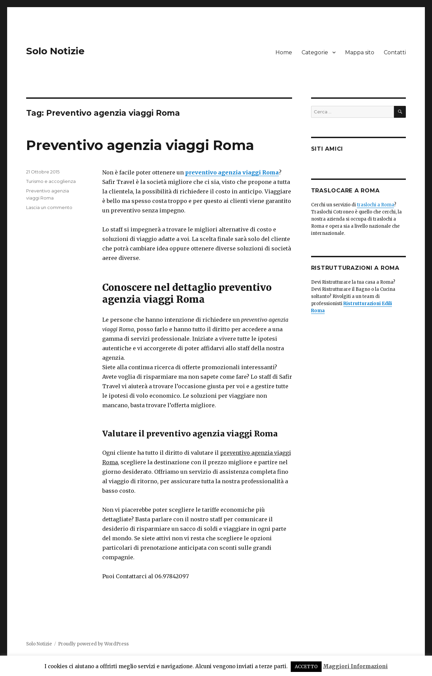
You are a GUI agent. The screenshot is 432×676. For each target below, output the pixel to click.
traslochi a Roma (375, 205)
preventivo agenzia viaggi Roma (232, 172)
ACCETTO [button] (306, 667)
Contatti (395, 52)
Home (283, 52)
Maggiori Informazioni (355, 666)
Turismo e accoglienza (51, 181)
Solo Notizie (55, 51)
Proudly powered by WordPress (93, 644)
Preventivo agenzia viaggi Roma (140, 145)
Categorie (315, 52)
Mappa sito (359, 52)
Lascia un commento (49, 207)
